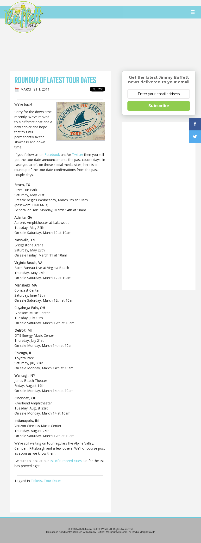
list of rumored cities (66, 460)
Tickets (36, 480)
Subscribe (158, 106)
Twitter (77, 154)
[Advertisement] (118, 44)
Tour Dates (53, 480)
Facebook (52, 154)
